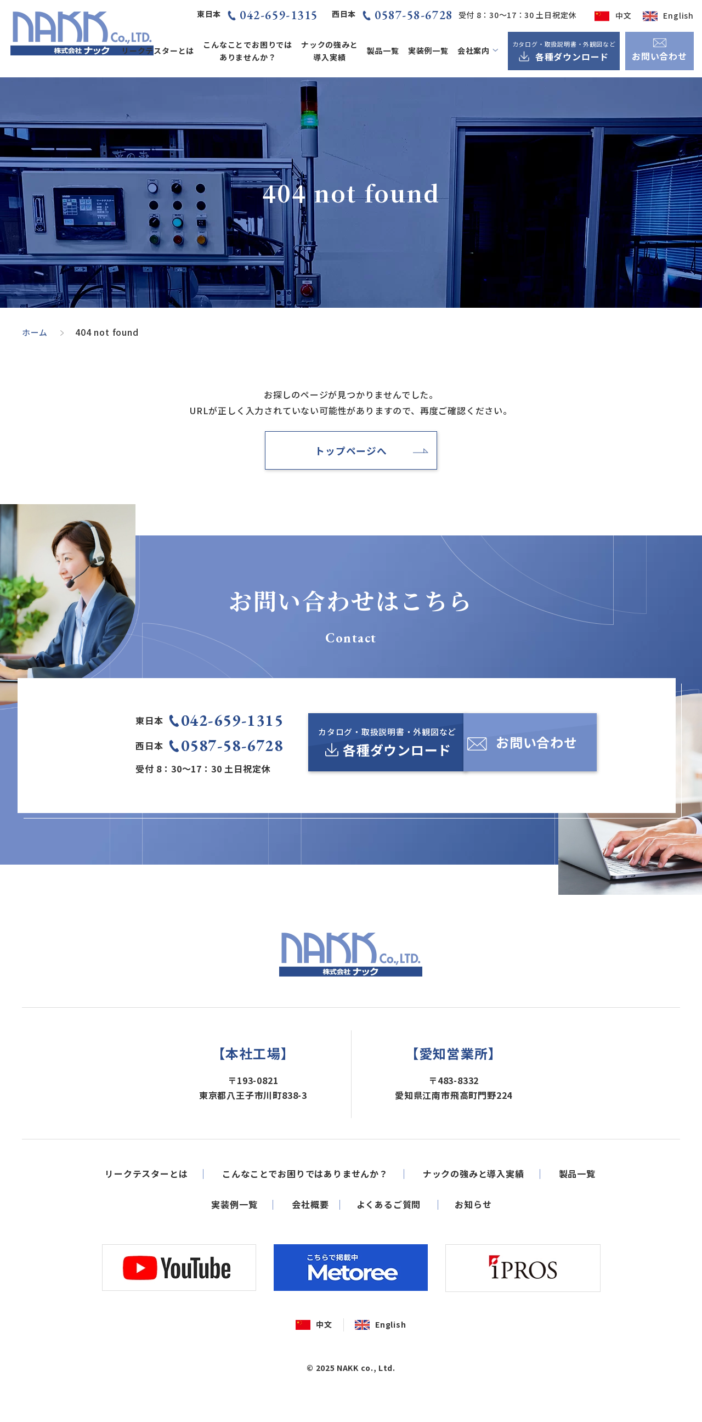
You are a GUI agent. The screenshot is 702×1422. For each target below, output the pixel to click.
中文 (623, 15)
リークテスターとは (157, 50)
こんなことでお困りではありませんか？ (247, 51)
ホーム (35, 331)
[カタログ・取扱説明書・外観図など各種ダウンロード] (564, 51)
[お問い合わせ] (538, 748)
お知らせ (473, 1238)
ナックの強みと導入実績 (329, 51)
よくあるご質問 (388, 1238)
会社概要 (310, 1238)
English (678, 15)
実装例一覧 (428, 50)
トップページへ (351, 452)
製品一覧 (383, 50)
